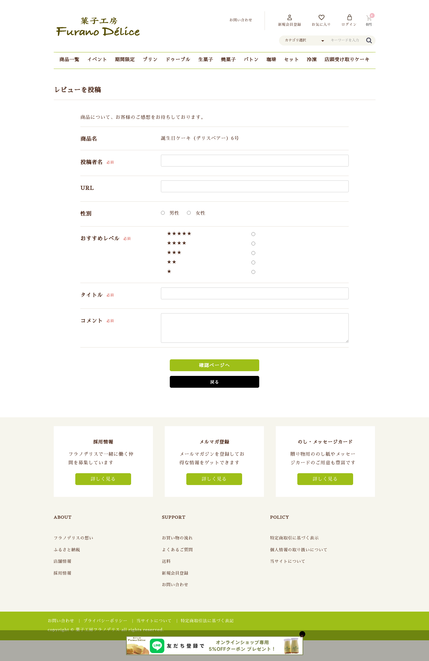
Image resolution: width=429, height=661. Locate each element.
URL (87, 188)
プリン (150, 59)
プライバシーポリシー (105, 621)
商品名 (88, 139)
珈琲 (271, 59)
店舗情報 (62, 561)
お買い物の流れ (177, 538)
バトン (251, 59)
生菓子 (205, 59)
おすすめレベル (100, 238)
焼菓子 (228, 59)
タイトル (91, 295)
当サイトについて (288, 561)
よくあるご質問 (177, 550)
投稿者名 (91, 162)
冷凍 (312, 59)
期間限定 (125, 59)
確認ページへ (214, 365)
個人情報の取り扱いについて (299, 550)
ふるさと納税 (67, 550)
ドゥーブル (177, 59)
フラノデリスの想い (74, 538)
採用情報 (62, 573)
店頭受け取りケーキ (347, 59)
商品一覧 (69, 59)
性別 (86, 213)
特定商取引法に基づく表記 (207, 621)
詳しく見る (103, 479)
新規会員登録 (175, 573)
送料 (166, 561)
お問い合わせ (175, 585)
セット (291, 59)
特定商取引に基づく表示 (294, 538)
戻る (214, 382)
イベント (97, 59)
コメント (91, 321)
